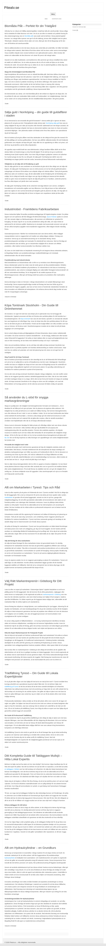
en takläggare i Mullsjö (12, 769)
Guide (6, 103)
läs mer (7, 437)
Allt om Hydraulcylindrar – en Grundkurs (30, 847)
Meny (53, 14)
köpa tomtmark (26, 319)
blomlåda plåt (29, 36)
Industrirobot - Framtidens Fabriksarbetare (32, 209)
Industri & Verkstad (10, 296)
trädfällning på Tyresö (11, 686)
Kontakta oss (56, 19)
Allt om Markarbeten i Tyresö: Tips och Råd (32, 487)
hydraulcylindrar (10, 858)
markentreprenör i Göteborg (52, 594)
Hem (46, 19)
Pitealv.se (11, 7)
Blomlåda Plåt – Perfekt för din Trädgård (30, 26)
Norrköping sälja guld (53, 123)
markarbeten (9, 497)
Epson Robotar (52, 217)
